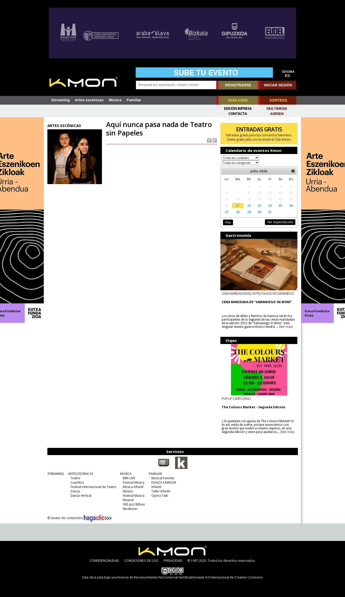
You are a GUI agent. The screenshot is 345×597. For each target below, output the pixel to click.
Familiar (134, 100)
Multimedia (276, 108)
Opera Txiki (159, 495)
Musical (128, 500)
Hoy (228, 222)
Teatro (75, 478)
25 (280, 205)
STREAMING (55, 474)
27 (226, 212)
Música (115, 100)
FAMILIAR (155, 474)
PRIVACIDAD (173, 560)
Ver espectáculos (280, 222)
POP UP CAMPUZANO (236, 398)
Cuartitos (77, 482)
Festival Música (133, 482)
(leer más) (286, 327)
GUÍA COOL (238, 100)
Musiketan (130, 508)
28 (237, 212)
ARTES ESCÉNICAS (80, 474)
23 (259, 205)
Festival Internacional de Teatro (93, 487)
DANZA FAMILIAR (163, 482)
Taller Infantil (160, 491)
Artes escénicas (89, 100)
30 (259, 212)
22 (249, 205)
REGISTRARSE (238, 85)
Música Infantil (133, 487)
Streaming (60, 100)
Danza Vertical (81, 495)
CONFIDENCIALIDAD (104, 560)
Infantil (156, 487)
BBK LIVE (129, 478)
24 (270, 205)
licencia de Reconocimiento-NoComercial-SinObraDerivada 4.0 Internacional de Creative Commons (190, 577)
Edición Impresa (238, 108)
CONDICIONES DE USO (141, 560)
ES (287, 76)
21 (237, 205)
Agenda (277, 113)
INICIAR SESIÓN (278, 85)
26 (291, 205)
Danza (75, 491)
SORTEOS (278, 100)
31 (270, 212)
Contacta (237, 113)
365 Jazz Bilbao (134, 504)
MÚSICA (126, 474)
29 (249, 212)
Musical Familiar (163, 478)
